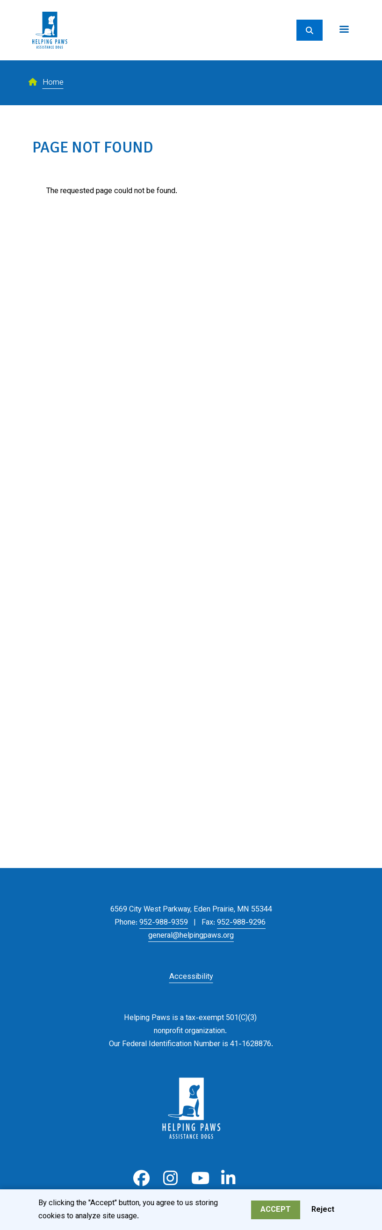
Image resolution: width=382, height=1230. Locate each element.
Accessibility (191, 977)
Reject (322, 1211)
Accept (275, 1211)
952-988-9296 (241, 923)
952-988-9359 (163, 923)
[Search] (309, 30)
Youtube (199, 1178)
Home (53, 83)
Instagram (170, 1178)
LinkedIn (228, 1178)
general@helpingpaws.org (191, 936)
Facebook (141, 1178)
